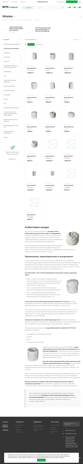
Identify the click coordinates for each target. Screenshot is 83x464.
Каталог (5, 422)
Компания (19, 422)
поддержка (37, 422)
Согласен (41, 460)
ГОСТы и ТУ (19, 432)
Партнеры (19, 429)
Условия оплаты (55, 425)
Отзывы (18, 427)
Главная (5, 430)
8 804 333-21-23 (42, 2)
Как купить (55, 422)
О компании (19, 425)
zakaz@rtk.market (53, 399)
